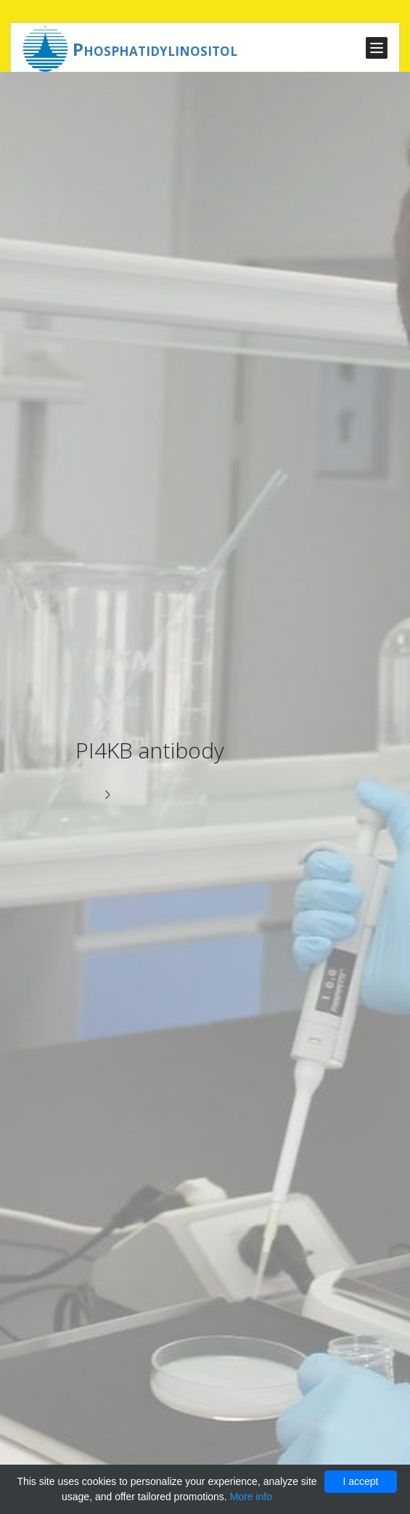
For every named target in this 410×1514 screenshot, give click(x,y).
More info (251, 1496)
